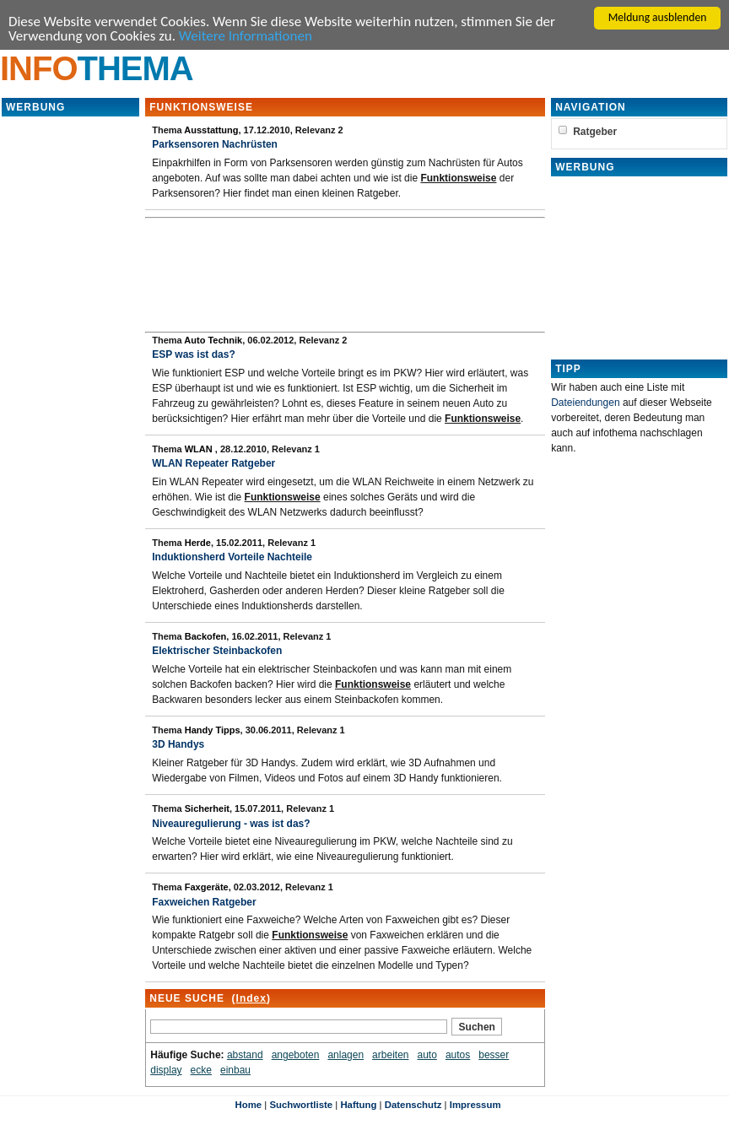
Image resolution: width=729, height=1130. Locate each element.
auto (427, 1055)
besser (493, 1055)
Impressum (475, 1105)
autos (458, 1055)
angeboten (296, 1055)
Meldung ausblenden (657, 17)
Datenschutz (413, 1105)
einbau (235, 1070)
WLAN (200, 449)
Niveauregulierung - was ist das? (231, 824)
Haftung (358, 1105)
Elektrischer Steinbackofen (217, 651)
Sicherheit (207, 808)
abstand (245, 1055)
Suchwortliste (300, 1105)
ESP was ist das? (193, 354)
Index (251, 998)
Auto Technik (213, 340)
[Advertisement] (70, 371)
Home (248, 1105)
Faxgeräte (207, 887)
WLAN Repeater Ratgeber (213, 463)
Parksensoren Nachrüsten (215, 144)
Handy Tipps (212, 730)
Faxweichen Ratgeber (204, 902)
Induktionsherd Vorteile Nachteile (232, 557)
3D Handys (178, 744)
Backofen (206, 636)
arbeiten (390, 1055)
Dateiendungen (585, 402)
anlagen (345, 1055)
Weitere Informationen (245, 36)
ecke (201, 1070)
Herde (198, 543)
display (165, 1070)
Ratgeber (595, 132)
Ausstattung (211, 130)
